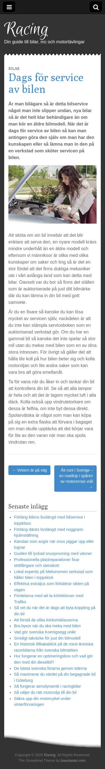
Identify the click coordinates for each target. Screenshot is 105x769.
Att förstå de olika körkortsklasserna (46, 620)
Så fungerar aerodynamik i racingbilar (47, 686)
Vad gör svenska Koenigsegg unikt (45, 632)
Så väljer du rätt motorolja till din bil (45, 692)
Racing (26, 29)
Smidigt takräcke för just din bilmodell (47, 638)
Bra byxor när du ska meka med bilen (47, 626)
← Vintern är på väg (29, 470)
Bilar (13, 68)
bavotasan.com (73, 760)
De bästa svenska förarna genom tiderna (50, 668)
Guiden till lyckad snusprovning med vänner (53, 553)
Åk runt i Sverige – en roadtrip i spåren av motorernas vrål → (76, 478)
